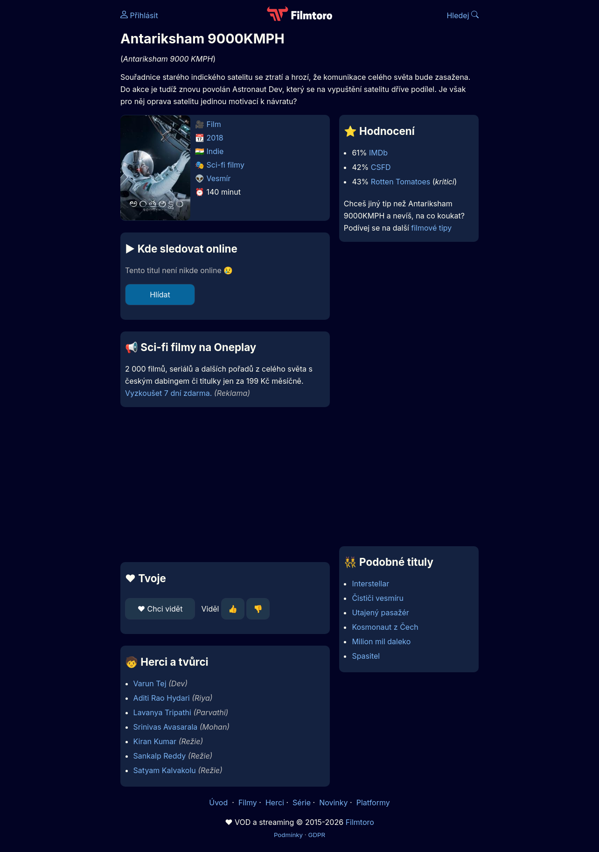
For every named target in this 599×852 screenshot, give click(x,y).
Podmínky (288, 834)
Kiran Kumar (155, 741)
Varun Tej (150, 683)
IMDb (378, 152)
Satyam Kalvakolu (164, 770)
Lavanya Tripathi (162, 712)
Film (214, 124)
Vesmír (219, 178)
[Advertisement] (225, 484)
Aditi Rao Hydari (161, 698)
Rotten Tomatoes (400, 181)
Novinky (333, 802)
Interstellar (370, 583)
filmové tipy (431, 227)
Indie (215, 151)
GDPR (316, 834)
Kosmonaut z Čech (385, 627)
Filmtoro (360, 822)
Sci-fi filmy (225, 164)
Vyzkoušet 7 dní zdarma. (168, 393)
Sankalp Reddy (159, 755)
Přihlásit (139, 15)
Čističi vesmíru (377, 598)
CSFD (381, 167)
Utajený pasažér (380, 612)
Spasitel (366, 656)
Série (302, 802)
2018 (215, 137)
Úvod (219, 802)
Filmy (247, 802)
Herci (274, 802)
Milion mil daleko (381, 641)
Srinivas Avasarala (165, 727)
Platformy (373, 802)
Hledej (462, 15)
